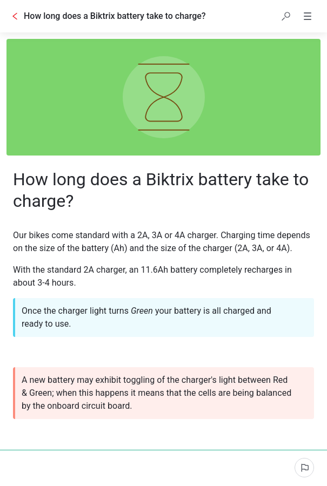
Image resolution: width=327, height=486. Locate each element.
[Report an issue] (304, 467)
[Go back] (15, 16)
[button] (285, 16)
